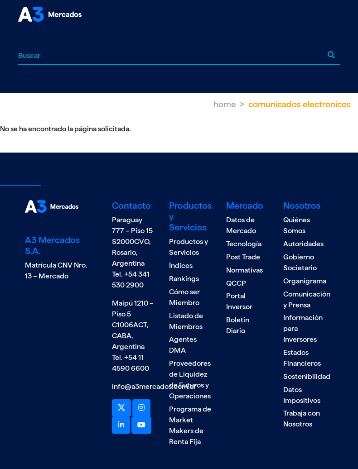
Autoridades (303, 243)
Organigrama (304, 281)
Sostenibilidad (306, 376)
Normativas (244, 270)
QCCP (236, 283)
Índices (181, 265)
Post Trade (243, 257)
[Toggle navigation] (25, 38)
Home (224, 104)
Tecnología (243, 243)
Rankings (184, 278)
